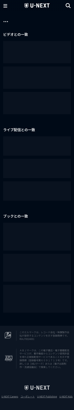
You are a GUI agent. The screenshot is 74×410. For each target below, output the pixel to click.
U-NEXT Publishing (47, 396)
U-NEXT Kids (66, 396)
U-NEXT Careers (9, 396)
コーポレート (28, 396)
